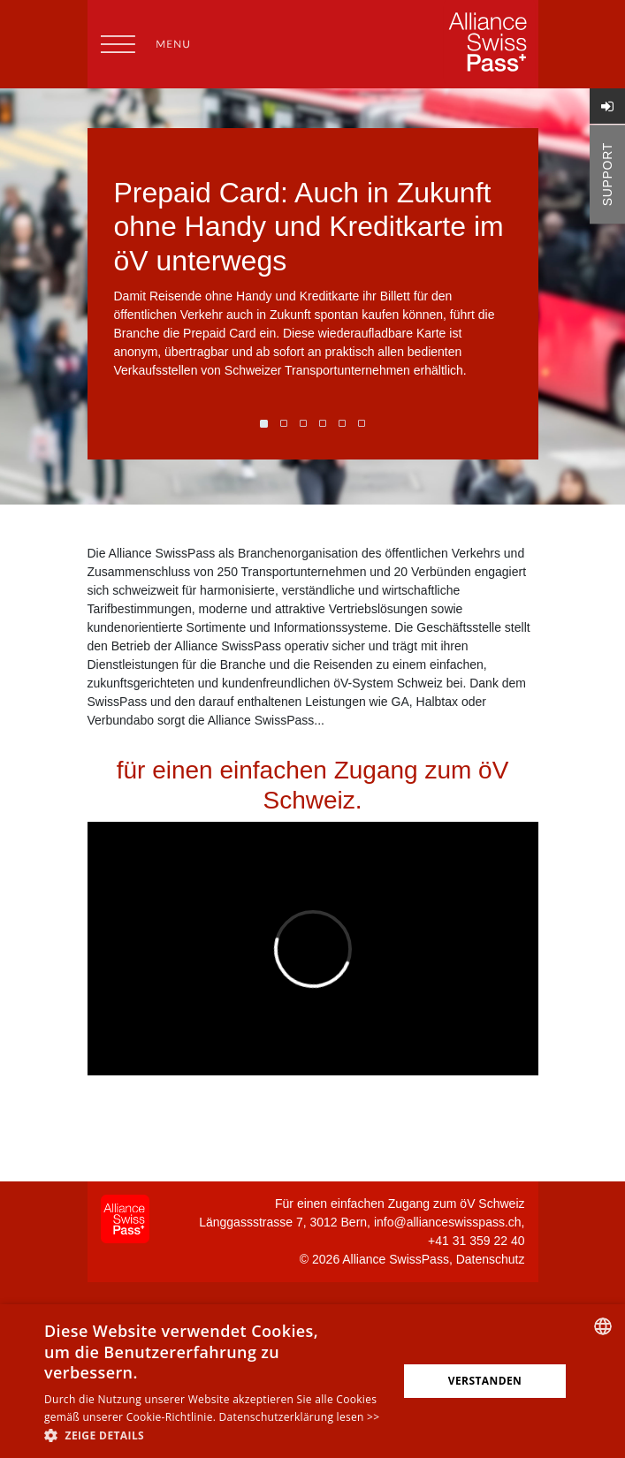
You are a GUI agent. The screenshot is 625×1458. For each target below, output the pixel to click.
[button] (215, 1435)
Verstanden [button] (485, 1380)
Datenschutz (490, 1259)
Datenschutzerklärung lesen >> (299, 1416)
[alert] (312, 1381)
